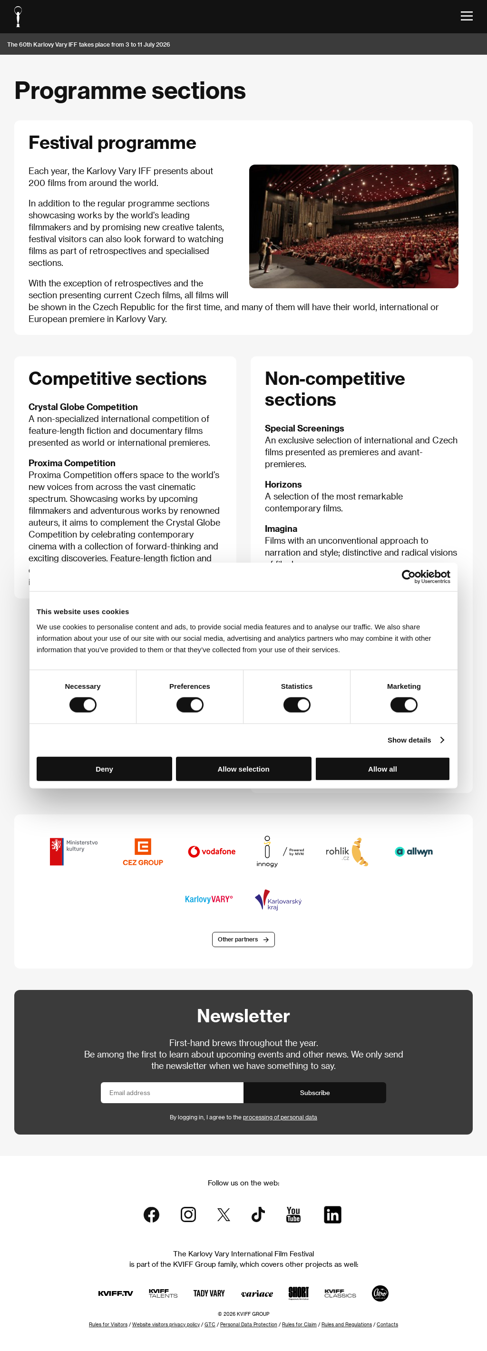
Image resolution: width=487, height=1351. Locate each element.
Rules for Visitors (108, 1324)
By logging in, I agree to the (243, 1117)
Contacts (387, 1324)
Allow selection (243, 768)
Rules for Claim (299, 1324)
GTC (210, 1324)
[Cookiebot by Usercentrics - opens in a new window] (408, 577)
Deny (104, 768)
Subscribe (315, 1092)
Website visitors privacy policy (166, 1324)
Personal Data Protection (248, 1324)
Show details (409, 740)
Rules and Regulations (346, 1324)
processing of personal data (280, 1117)
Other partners (238, 939)
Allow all (382, 768)
